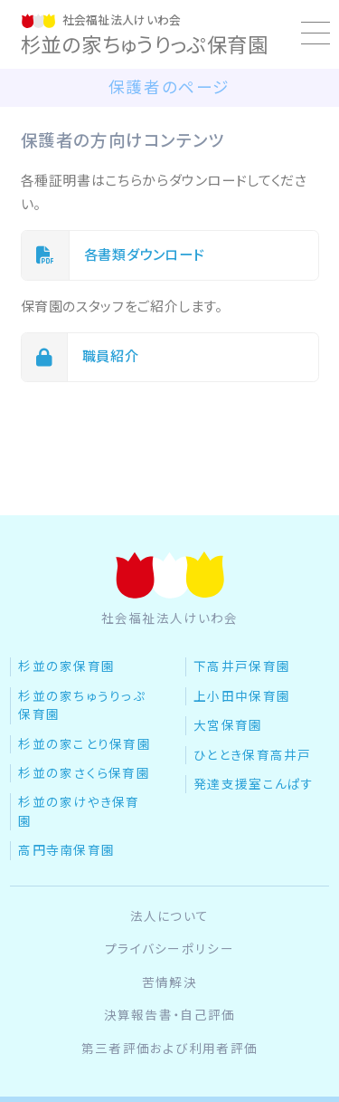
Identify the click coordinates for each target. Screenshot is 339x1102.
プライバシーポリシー (169, 949)
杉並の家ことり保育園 (84, 744)
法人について (170, 916)
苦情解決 (169, 982)
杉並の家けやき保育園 (79, 811)
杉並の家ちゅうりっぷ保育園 (82, 705)
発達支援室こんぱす (254, 784)
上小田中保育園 (241, 696)
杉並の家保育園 (66, 666)
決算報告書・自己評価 (170, 1015)
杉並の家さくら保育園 (84, 773)
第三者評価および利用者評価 (170, 1048)
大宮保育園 (227, 725)
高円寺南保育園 (66, 850)
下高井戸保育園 (241, 666)
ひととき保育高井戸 (252, 755)
